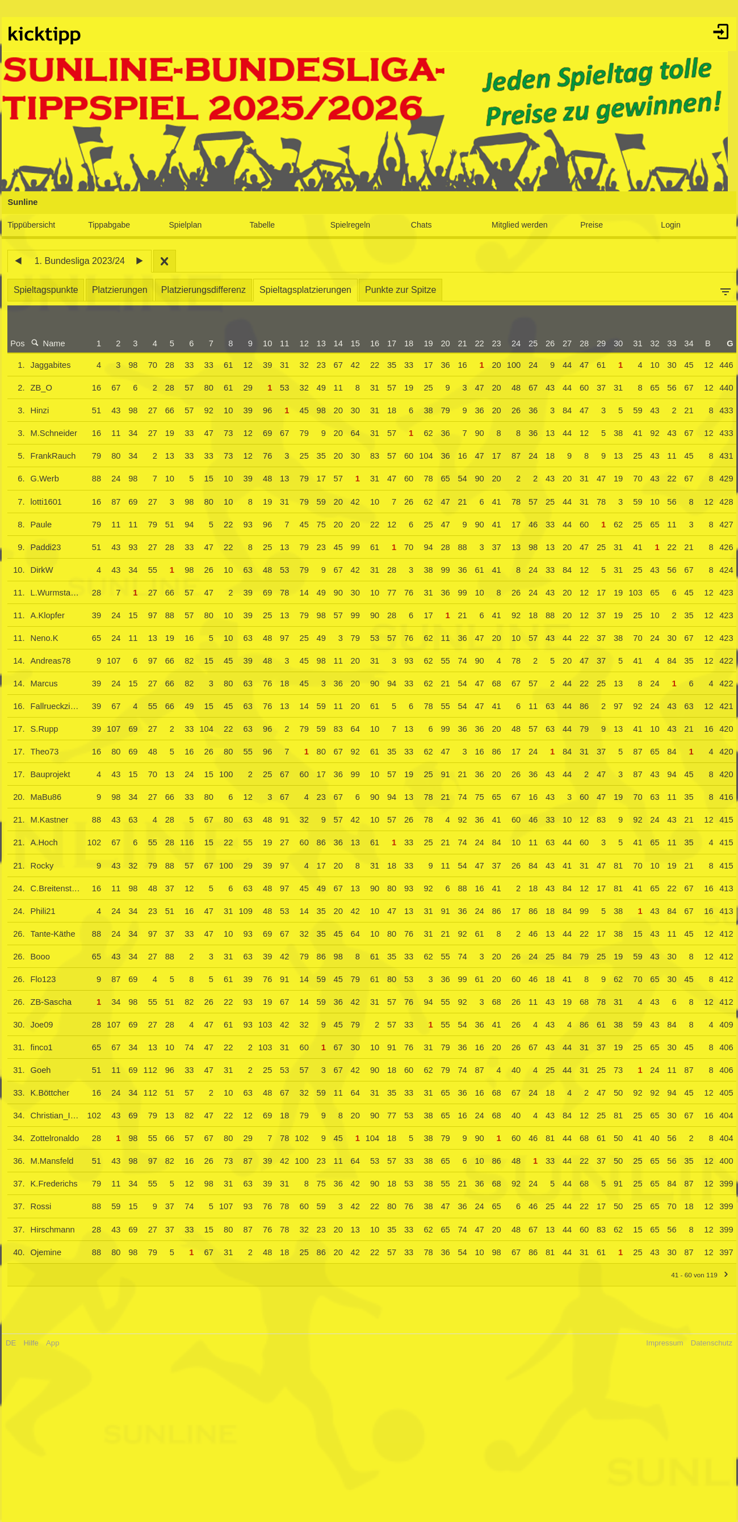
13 (316, 343)
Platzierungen (124, 290)
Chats (420, 224)
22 (475, 343)
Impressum (660, 1343)
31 (633, 343)
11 (280, 343)
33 (667, 343)
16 (370, 343)
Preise (589, 224)
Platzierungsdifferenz (207, 290)
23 (492, 343)
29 (597, 343)
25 (529, 343)
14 (333, 343)
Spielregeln (351, 224)
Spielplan (187, 224)
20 (441, 343)
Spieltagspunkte (50, 290)
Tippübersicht (35, 224)
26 (546, 343)
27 (563, 343)
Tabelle (263, 224)
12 (299, 343)
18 (404, 343)
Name (52, 343)
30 (614, 343)
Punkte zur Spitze (404, 290)
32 (650, 343)
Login (667, 224)
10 (263, 343)
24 (512, 343)
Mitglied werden (518, 224)
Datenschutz (707, 1343)
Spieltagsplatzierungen (309, 290)
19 (424, 343)
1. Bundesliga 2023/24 (84, 261)
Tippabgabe (112, 224)
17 (387, 343)
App (56, 1343)
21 (458, 343)
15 (350, 343)
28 (580, 343)
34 (684, 343)
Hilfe (35, 1343)
